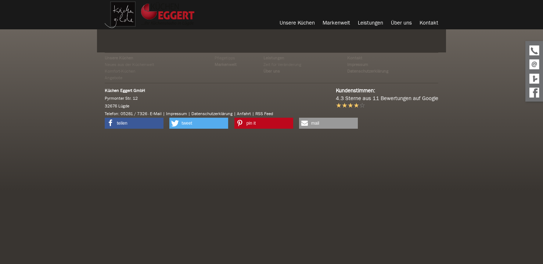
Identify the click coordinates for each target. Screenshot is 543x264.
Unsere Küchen (119, 57)
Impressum (357, 64)
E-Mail (156, 113)
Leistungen (273, 57)
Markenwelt (226, 64)
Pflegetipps (225, 57)
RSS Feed (264, 113)
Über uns (271, 71)
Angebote (113, 77)
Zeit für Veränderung (282, 64)
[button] (134, 123)
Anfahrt (244, 113)
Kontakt (354, 57)
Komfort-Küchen (120, 71)
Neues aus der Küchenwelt (129, 64)
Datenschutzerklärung (367, 71)
